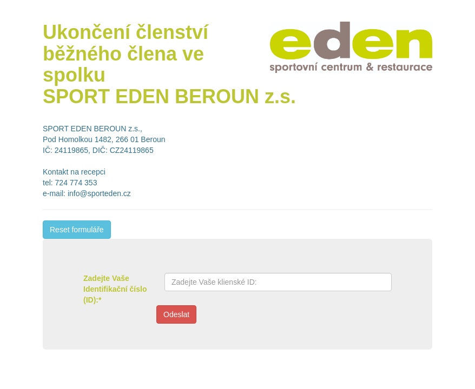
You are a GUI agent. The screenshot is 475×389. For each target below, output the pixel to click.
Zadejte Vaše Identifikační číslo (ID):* (115, 289)
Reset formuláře (77, 229)
